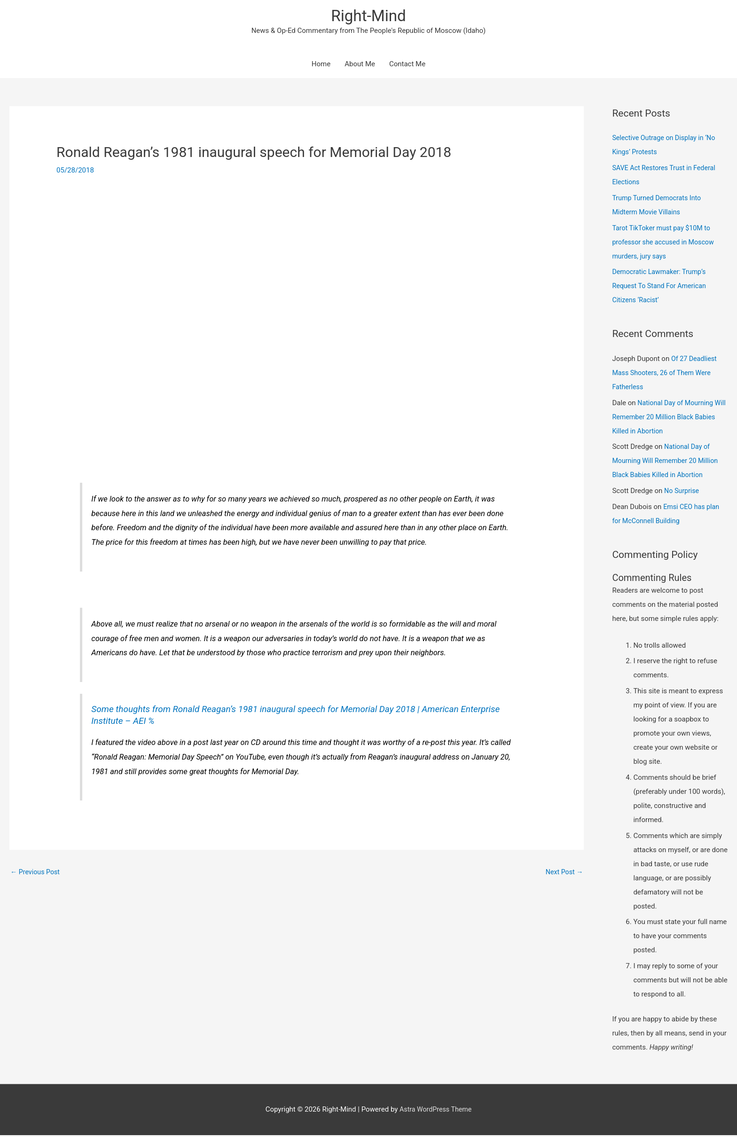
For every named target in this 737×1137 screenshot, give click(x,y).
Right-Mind (368, 16)
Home (321, 66)
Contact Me (407, 66)
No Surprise (682, 492)
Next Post (563, 873)
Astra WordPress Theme (436, 1111)
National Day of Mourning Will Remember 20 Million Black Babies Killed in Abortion (664, 418)
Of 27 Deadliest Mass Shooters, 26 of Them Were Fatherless (665, 374)
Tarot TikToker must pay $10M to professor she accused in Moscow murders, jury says (665, 243)
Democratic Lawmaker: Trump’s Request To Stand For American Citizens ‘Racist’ (661, 287)
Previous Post (36, 873)
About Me (360, 66)
